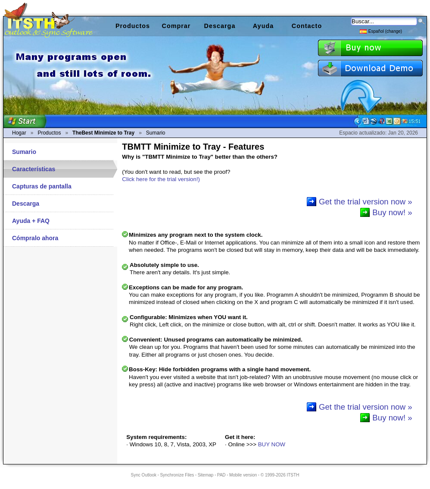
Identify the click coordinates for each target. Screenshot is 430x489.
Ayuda (263, 25)
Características (33, 169)
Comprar (176, 25)
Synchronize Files (177, 475)
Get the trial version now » (365, 201)
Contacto (307, 25)
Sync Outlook (143, 475)
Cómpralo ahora (35, 238)
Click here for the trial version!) (161, 179)
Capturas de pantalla (42, 186)
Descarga (25, 203)
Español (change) (381, 31)
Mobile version (243, 475)
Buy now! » (392, 212)
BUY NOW (271, 444)
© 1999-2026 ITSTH (280, 475)
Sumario (24, 151)
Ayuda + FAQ (31, 220)
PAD (221, 475)
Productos (132, 25)
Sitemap (206, 475)
